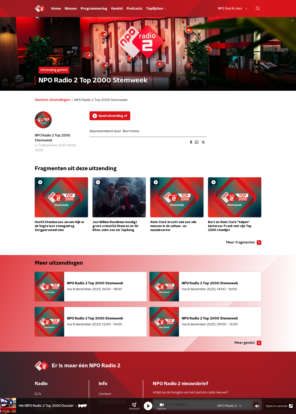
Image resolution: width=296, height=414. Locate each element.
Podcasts (134, 8)
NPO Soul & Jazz (233, 8)
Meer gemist (247, 343)
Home (56, 8)
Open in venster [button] (279, 406)
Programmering (94, 8)
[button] (134, 406)
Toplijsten (156, 8)
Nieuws (71, 8)
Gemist (117, 8)
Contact (105, 394)
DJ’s (38, 394)
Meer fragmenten (243, 242)
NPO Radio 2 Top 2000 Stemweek (52, 138)
